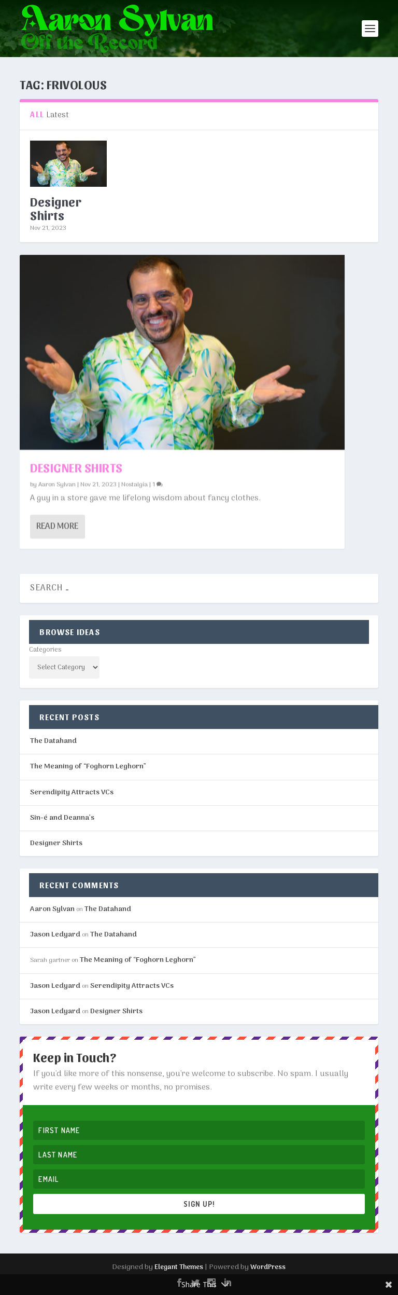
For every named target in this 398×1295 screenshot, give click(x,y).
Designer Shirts (55, 208)
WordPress (268, 1267)
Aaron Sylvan (57, 484)
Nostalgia (134, 484)
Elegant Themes (178, 1267)
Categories (45, 649)
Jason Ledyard (55, 935)
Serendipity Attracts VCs (71, 792)
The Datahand (53, 741)
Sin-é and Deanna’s (62, 818)
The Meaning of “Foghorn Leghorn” (88, 767)
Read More (57, 526)
